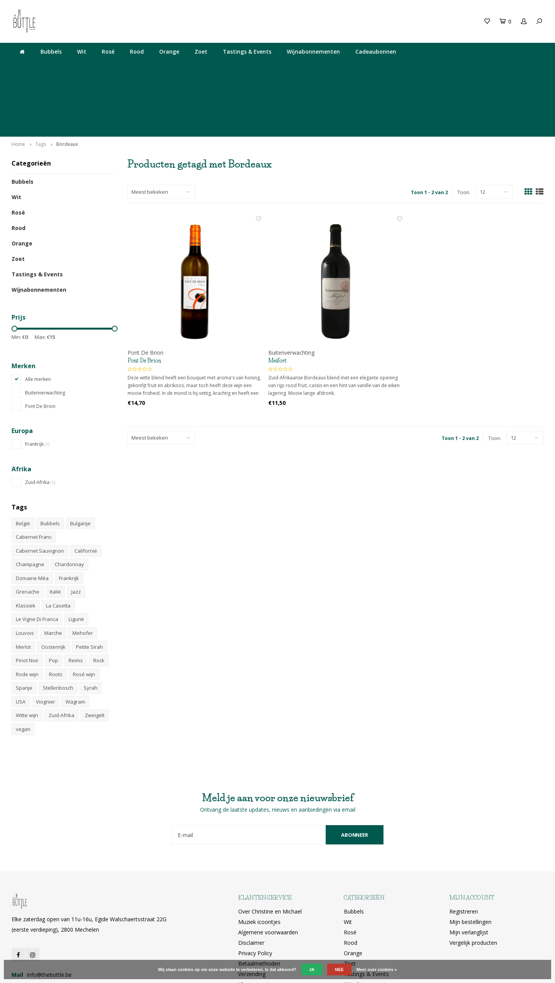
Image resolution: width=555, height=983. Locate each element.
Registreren (463, 850)
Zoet (201, 51)
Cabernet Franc (34, 476)
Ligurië (76, 558)
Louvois (25, 572)
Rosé (108, 51)
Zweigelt (94, 654)
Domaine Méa (32, 517)
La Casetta (58, 544)
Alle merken (38, 318)
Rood (137, 51)
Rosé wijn (84, 613)
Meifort (277, 299)
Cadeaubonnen (375, 51)
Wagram (75, 641)
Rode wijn (27, 613)
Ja (311, 969)
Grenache (27, 531)
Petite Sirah (89, 586)
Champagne (30, 503)
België (23, 462)
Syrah (91, 627)
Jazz (76, 531)
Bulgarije (80, 462)
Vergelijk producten (473, 882)
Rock (98, 599)
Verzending (252, 913)
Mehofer (82, 572)
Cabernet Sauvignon (40, 490)
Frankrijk (37, 383)
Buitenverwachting (45, 332)
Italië (55, 531)
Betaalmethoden (259, 903)
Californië (85, 490)
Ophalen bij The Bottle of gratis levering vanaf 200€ (472, 68)
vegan (23, 668)
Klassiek (25, 544)
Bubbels (51, 51)
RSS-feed (249, 934)
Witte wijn (27, 654)
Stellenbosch (58, 627)
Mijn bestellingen (470, 861)
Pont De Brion (40, 345)
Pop (53, 599)
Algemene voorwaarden (268, 871)
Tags (40, 83)
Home (18, 83)
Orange (169, 51)
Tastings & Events (247, 51)
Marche (53, 572)
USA (20, 641)
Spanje (24, 627)
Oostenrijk (53, 586)
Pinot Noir (27, 599)
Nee (339, 969)
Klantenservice (256, 923)
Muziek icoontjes (259, 861)
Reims (76, 599)
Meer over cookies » (377, 969)
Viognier (45, 641)
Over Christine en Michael (270, 850)
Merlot (23, 586)
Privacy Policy (255, 892)
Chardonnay (69, 503)
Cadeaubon (152, 21)
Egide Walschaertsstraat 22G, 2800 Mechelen (329, 68)
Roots (55, 613)
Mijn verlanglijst (468, 871)
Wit (81, 51)
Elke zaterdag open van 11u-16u (213, 68)
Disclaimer (251, 882)
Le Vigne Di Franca (37, 558)
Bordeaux (67, 83)
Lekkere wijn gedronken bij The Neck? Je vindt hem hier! (84, 68)
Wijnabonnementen (313, 51)
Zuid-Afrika (40, 421)
